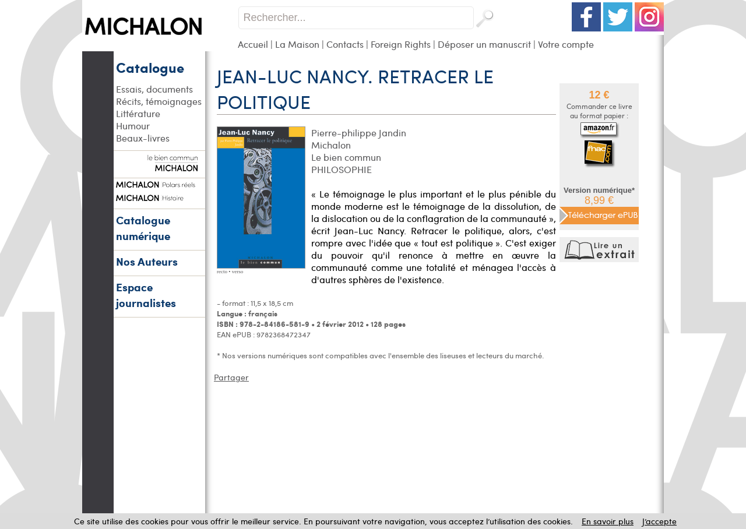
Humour (133, 125)
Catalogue (150, 67)
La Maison (297, 44)
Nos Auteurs (147, 261)
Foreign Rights (401, 44)
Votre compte (566, 44)
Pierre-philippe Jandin (358, 132)
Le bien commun (346, 157)
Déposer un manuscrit (484, 44)
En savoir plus (608, 521)
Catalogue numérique (143, 228)
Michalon (331, 145)
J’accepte (659, 521)
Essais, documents (154, 89)
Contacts (345, 44)
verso (238, 271)
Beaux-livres (143, 138)
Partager (231, 377)
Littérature (138, 113)
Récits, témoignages (159, 101)
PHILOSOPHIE (341, 169)
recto (222, 271)
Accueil (253, 44)
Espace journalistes (146, 295)
